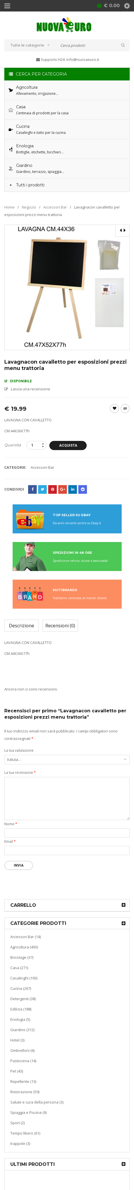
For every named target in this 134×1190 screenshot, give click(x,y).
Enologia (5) (20, 1019)
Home (9, 207)
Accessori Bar (55, 207)
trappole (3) (20, 1143)
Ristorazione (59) (24, 1091)
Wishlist (114, 408)
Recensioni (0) (60, 625)
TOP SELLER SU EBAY (72, 515)
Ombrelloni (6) (22, 1050)
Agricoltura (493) (24, 947)
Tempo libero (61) (25, 1133)
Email (10, 841)
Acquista (68, 445)
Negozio (29, 207)
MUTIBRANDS (65, 590)
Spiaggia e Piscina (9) (28, 1112)
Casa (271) (19, 967)
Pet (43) (16, 1071)
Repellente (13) (23, 1081)
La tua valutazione (19, 750)
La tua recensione (20, 772)
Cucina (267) (20, 988)
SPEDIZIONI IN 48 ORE (72, 553)
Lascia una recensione (30, 388)
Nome (10, 823)
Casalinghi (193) (23, 978)
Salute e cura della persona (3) (36, 1102)
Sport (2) (17, 1122)
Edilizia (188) (20, 1009)
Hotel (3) (17, 1040)
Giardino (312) (22, 1029)
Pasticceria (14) (23, 1060)
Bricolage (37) (21, 957)
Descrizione (21, 625)
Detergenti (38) (23, 998)
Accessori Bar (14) (25, 936)
